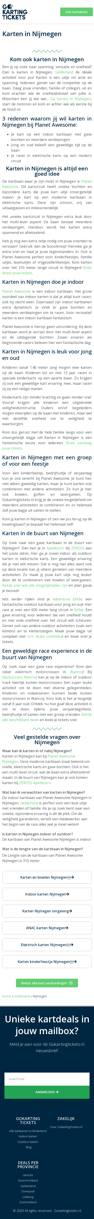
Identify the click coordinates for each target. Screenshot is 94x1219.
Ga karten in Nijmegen (70, 98)
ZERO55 (77, 548)
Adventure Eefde (67, 599)
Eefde (79, 609)
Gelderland (64, 72)
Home (6, 996)
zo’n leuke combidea (44, 636)
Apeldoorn (55, 548)
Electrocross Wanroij (19, 677)
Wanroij (76, 671)
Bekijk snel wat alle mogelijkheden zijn (35, 585)
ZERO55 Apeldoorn (35, 782)
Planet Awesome (16, 291)
